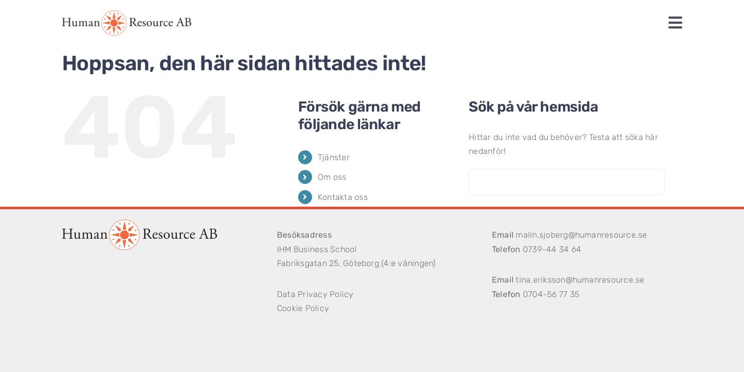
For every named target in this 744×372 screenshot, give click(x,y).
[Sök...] (567, 182)
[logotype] (126, 14)
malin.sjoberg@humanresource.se (581, 235)
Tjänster (334, 157)
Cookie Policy (303, 308)
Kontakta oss (343, 197)
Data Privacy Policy (315, 294)
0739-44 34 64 (552, 249)
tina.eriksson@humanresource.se (580, 280)
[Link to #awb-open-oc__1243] (675, 22)
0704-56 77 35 (551, 294)
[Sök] (481, 182)
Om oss (332, 177)
